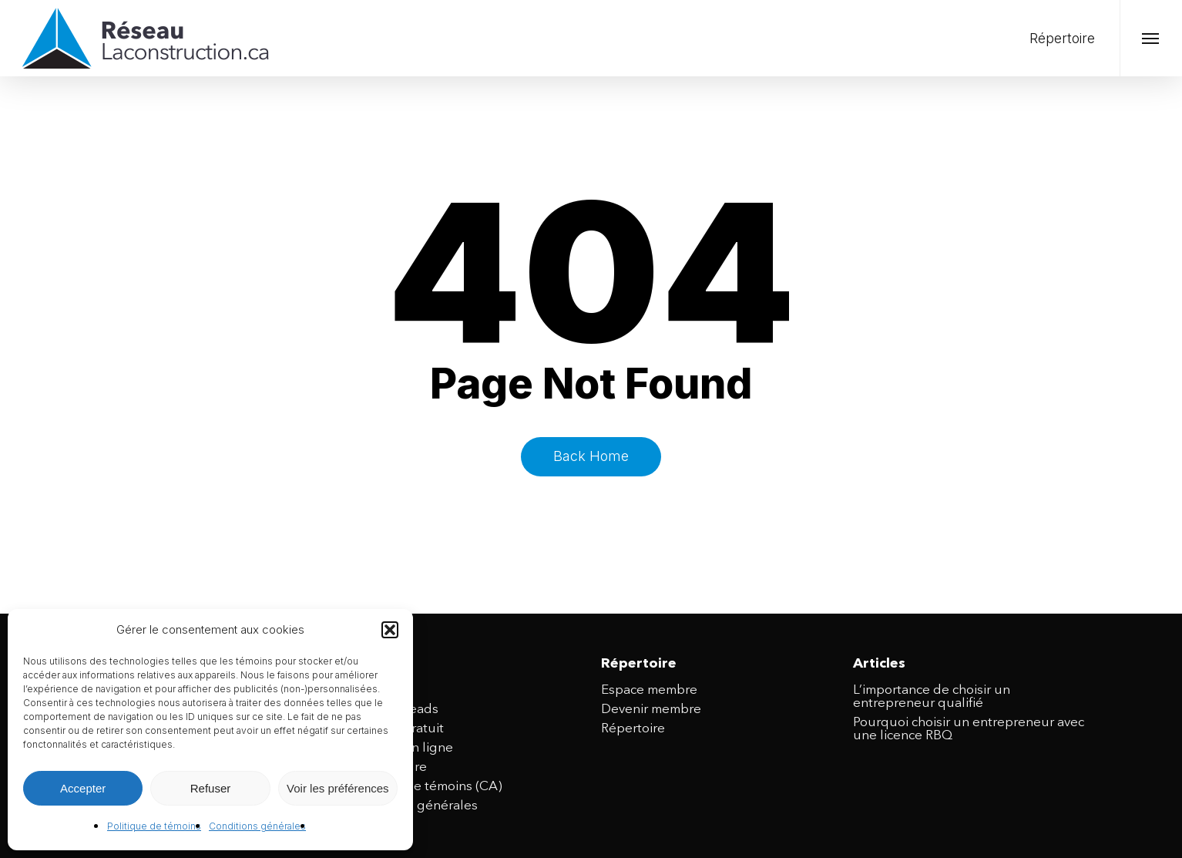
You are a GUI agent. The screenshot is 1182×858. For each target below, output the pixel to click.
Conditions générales (257, 826)
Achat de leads (393, 709)
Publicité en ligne (400, 748)
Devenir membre (651, 709)
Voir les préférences (338, 788)
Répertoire (633, 728)
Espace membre (649, 690)
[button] (390, 630)
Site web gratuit (396, 728)
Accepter (83, 788)
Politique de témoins (154, 826)
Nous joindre (387, 767)
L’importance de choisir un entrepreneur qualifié (931, 697)
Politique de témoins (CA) (425, 786)
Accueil (370, 690)
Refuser (210, 788)
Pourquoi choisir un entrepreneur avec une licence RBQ (968, 729)
